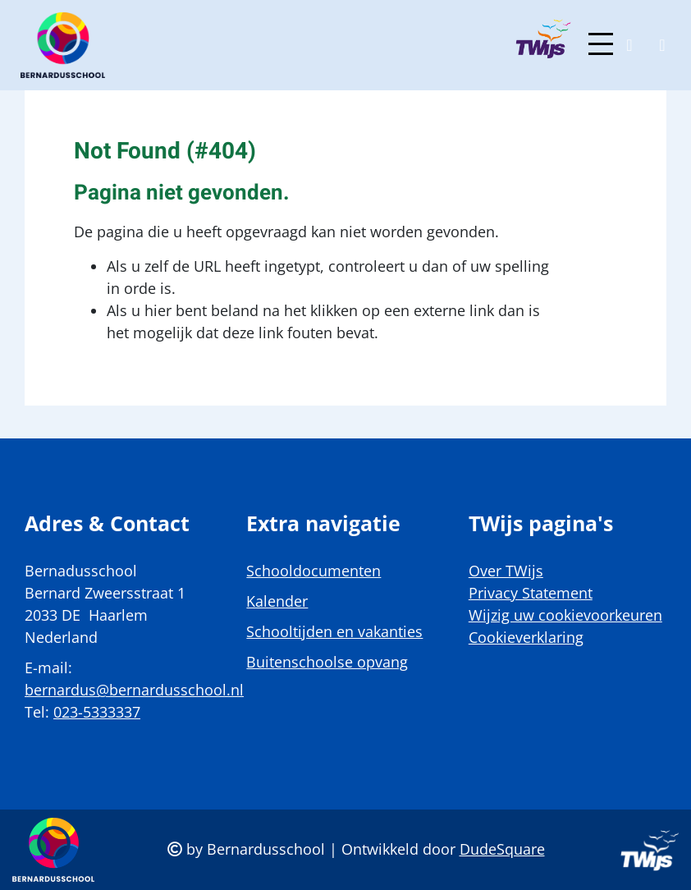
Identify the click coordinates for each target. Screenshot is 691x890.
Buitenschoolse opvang (327, 662)
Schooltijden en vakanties (334, 631)
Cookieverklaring (526, 637)
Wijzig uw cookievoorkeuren (565, 615)
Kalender (277, 601)
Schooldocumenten (313, 570)
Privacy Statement (531, 593)
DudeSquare (502, 849)
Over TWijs (506, 570)
